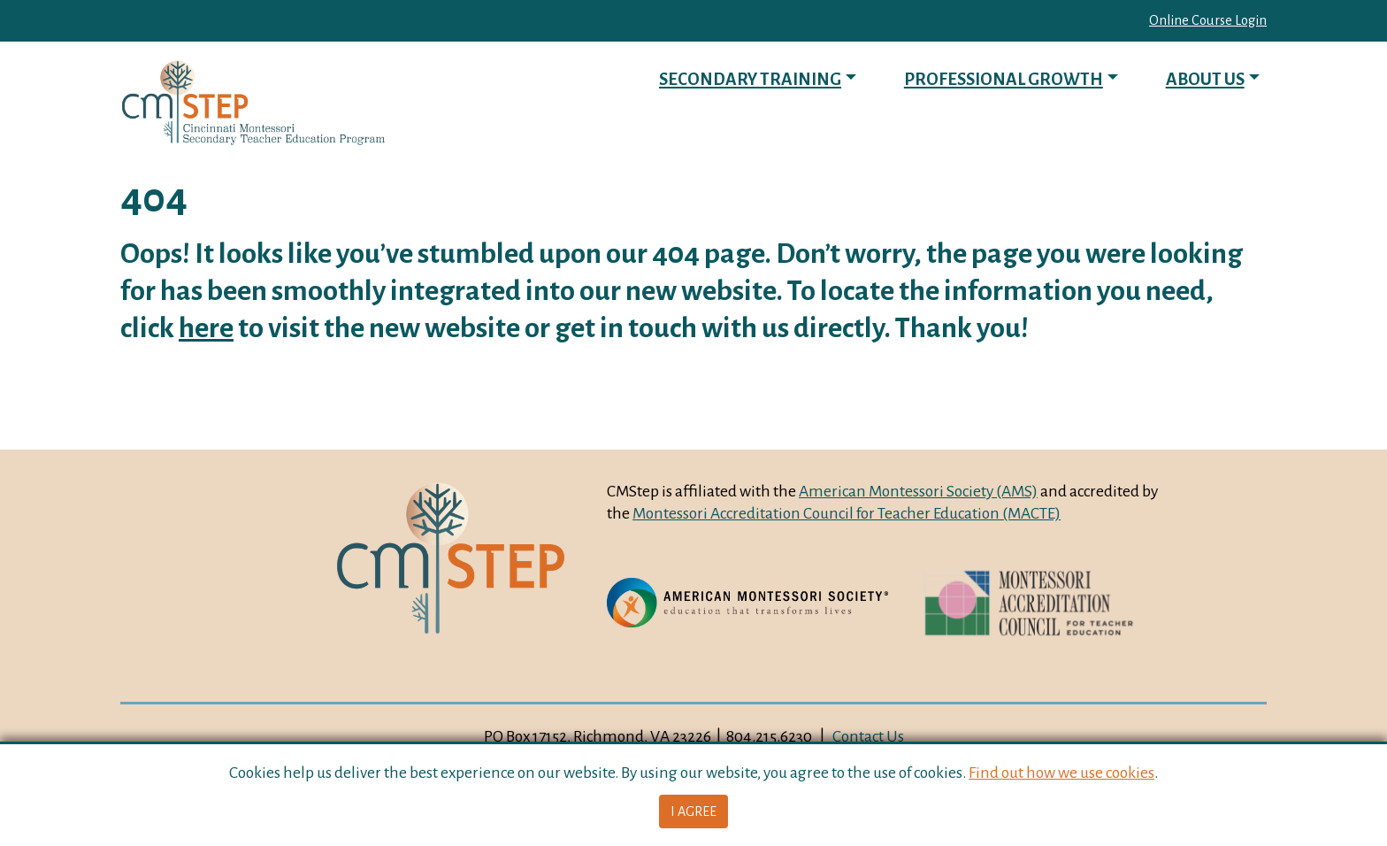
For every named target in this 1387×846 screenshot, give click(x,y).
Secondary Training (750, 79)
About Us (1205, 79)
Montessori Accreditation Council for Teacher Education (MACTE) (846, 513)
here (206, 327)
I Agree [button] (693, 811)
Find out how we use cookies (1061, 772)
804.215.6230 (769, 736)
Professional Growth (1003, 79)
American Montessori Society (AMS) (918, 491)
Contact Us (868, 736)
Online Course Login (1208, 20)
